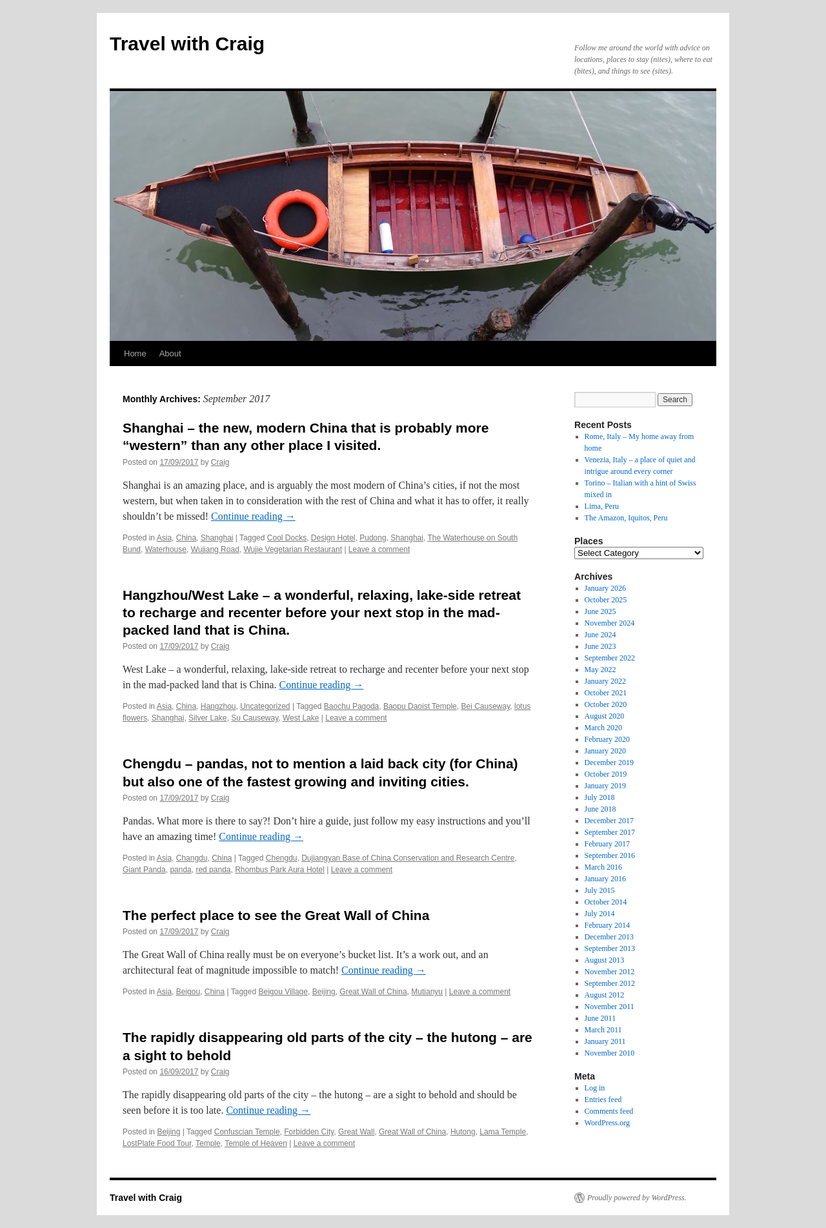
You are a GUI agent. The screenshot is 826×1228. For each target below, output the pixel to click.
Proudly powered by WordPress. (637, 1197)
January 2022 (605, 681)
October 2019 (606, 774)
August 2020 (605, 716)
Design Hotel (333, 537)
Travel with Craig (187, 43)
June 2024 (600, 634)
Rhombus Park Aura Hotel (280, 869)
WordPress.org (607, 1122)
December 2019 (609, 762)
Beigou (188, 991)
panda (180, 869)
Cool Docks (287, 537)
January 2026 (605, 588)
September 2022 (610, 657)
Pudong (372, 537)
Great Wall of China (373, 991)
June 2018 (600, 809)
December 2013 (609, 936)
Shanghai (217, 537)
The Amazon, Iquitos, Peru (626, 517)
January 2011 (605, 1041)
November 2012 (610, 971)
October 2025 (606, 599)
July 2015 (600, 890)
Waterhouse (165, 549)
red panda (213, 869)
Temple (208, 1143)
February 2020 (607, 739)
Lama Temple (502, 1131)
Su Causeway (254, 717)
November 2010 (610, 1053)
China (186, 537)
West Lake (301, 717)
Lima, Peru (602, 506)
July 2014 (600, 913)
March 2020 (603, 727)
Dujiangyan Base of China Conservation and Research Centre (407, 858)
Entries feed (603, 1099)
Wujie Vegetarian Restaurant (292, 549)
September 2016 (610, 855)
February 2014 (607, 925)
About (170, 353)
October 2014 (606, 901)
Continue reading (253, 516)
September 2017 (610, 832)
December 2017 (609, 820)
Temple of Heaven (256, 1143)
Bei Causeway (485, 706)
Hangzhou (218, 706)
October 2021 (606, 692)
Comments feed (609, 1111)
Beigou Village (283, 991)
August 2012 (605, 994)
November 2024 (610, 623)
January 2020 (605, 750)
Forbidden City (309, 1131)
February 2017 (607, 843)
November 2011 (609, 1006)
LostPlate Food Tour (157, 1143)
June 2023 (600, 646)
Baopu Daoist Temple (420, 706)
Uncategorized (265, 706)
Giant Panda (144, 869)
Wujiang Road (215, 549)
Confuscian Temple (247, 1131)
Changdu (192, 858)
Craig (220, 462)
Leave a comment (379, 549)
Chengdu (281, 858)
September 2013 (610, 948)
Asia (164, 537)
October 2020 (606, 704)
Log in (595, 1087)
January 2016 (605, 878)
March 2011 (603, 1029)
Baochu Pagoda (351, 706)
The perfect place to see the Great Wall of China (276, 915)
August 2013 (605, 960)
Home (135, 353)
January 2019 (605, 785)
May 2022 (600, 669)
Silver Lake (207, 717)
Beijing (324, 991)
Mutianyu (427, 991)
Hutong (463, 1131)
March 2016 (603, 867)
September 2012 (610, 983)
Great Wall (356, 1131)
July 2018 (600, 797)
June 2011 (600, 1018)
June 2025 (600, 611)
